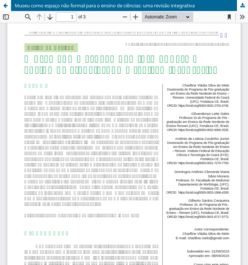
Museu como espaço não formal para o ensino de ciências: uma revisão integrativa (105, 5)
